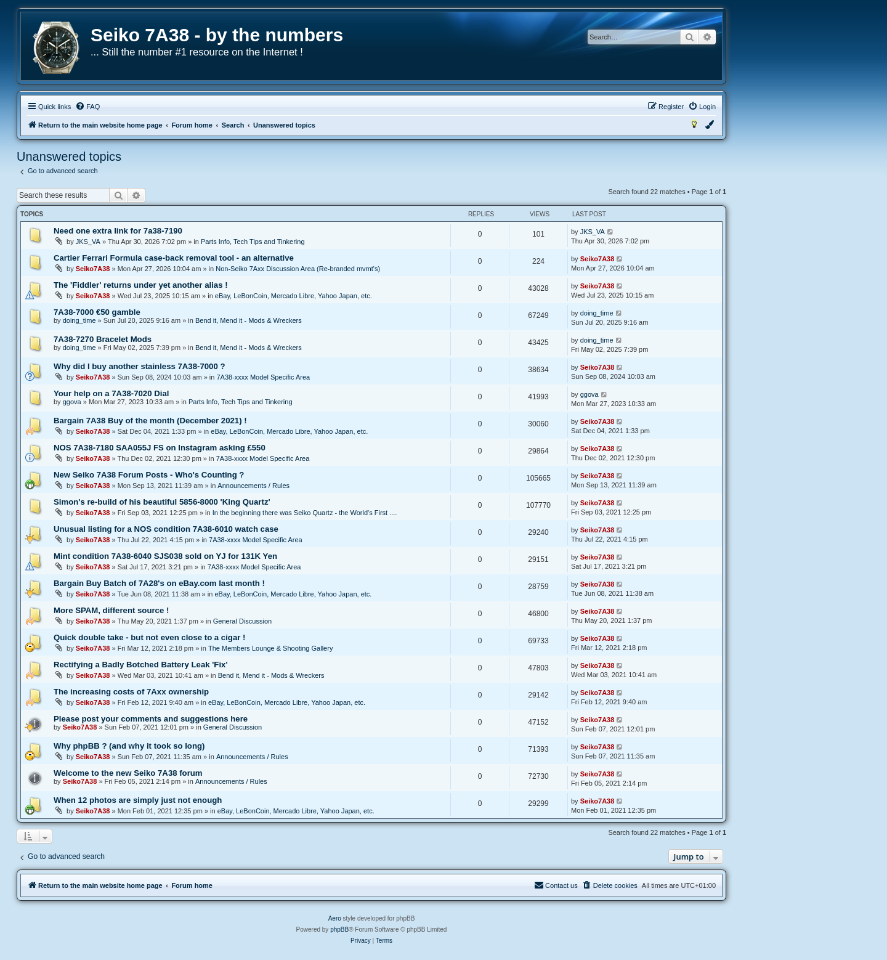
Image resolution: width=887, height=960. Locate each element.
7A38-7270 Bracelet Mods (103, 339)
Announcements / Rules (253, 485)
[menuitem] (87, 106)
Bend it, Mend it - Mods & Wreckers (248, 320)
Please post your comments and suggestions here (151, 718)
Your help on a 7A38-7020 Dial (111, 393)
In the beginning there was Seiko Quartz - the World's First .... (305, 512)
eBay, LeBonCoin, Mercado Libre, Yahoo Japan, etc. (293, 295)
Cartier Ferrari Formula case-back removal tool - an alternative (174, 257)
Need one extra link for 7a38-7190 (118, 230)
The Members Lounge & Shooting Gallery (270, 648)
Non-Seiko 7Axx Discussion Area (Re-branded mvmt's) (298, 268)
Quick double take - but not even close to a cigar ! (149, 637)
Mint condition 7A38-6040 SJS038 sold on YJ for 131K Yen (165, 556)
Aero (334, 918)
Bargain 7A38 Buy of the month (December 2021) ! (150, 420)
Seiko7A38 (93, 268)
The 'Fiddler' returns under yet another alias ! (141, 285)
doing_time (79, 320)
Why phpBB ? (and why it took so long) (129, 746)
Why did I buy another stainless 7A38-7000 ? (139, 366)
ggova (72, 401)
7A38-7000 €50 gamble (97, 312)
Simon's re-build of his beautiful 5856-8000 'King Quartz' (162, 501)
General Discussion (242, 621)
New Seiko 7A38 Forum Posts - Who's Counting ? (149, 474)
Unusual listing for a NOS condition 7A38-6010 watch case (166, 529)
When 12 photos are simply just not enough (138, 800)
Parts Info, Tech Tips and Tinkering (253, 241)
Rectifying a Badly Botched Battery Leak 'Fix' (141, 664)
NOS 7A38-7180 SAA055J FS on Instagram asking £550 (159, 447)
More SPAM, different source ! (111, 610)
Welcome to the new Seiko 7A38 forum (128, 773)
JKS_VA (88, 241)
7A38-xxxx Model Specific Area (263, 377)
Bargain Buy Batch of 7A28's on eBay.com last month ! (159, 583)
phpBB (339, 929)
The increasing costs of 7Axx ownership (131, 691)
